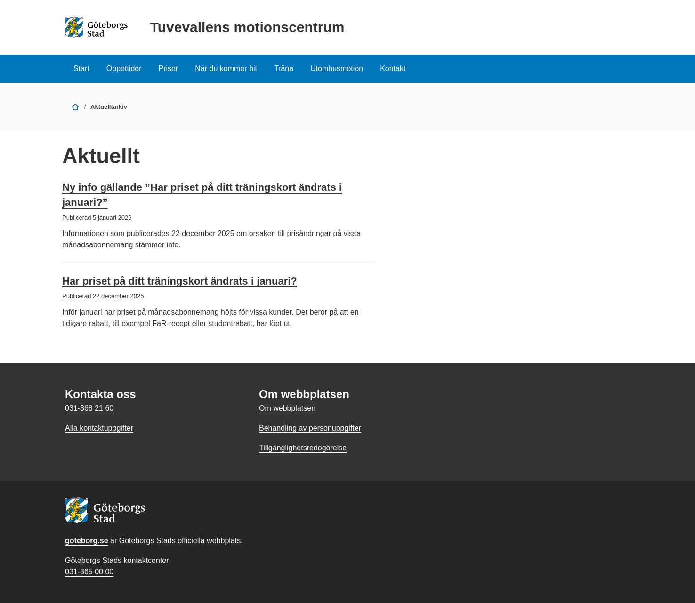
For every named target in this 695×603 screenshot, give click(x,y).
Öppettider (124, 69)
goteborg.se (86, 541)
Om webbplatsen (287, 408)
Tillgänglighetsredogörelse (303, 448)
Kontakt (392, 69)
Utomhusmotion (336, 69)
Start (81, 69)
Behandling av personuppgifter (310, 428)
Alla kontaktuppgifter (99, 428)
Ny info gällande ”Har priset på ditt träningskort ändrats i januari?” (202, 194)
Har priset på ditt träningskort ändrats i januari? (179, 281)
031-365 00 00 (89, 572)
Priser (168, 69)
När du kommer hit (226, 69)
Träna (283, 69)
